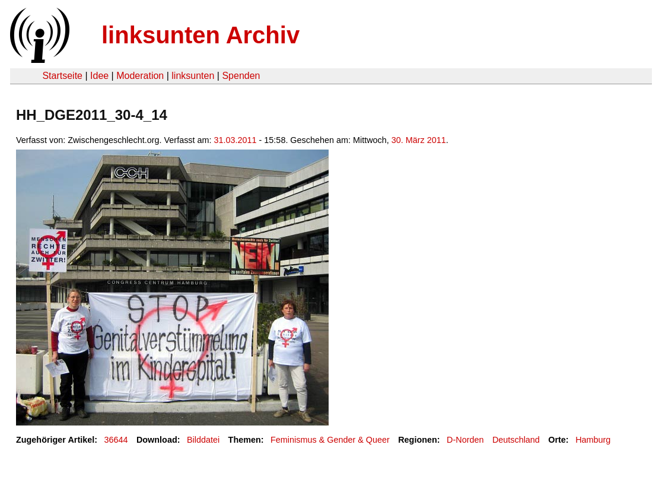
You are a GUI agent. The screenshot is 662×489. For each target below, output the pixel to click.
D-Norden (465, 439)
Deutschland (516, 439)
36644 (116, 439)
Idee (99, 76)
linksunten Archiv (200, 35)
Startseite (62, 76)
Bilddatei (203, 439)
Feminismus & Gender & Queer (330, 439)
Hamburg (592, 439)
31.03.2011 (235, 140)
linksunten (192, 76)
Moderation (140, 76)
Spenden (241, 76)
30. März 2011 (419, 140)
